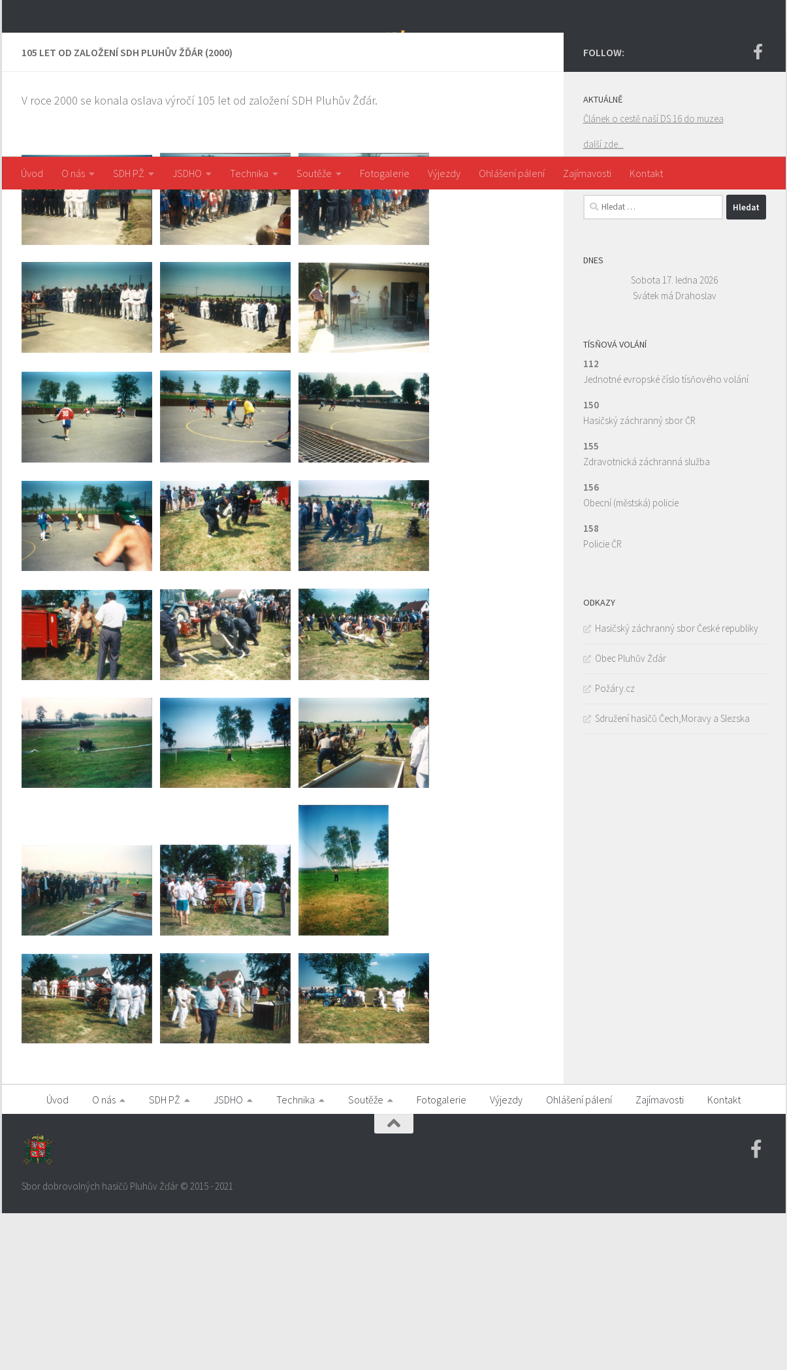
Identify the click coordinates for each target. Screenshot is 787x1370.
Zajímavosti (587, 173)
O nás (73, 173)
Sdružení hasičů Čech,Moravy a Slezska (672, 875)
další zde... (603, 301)
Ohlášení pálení (512, 173)
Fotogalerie (385, 173)
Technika (249, 173)
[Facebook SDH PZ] (758, 208)
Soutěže (314, 173)
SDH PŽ (128, 173)
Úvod (32, 173)
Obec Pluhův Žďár (630, 815)
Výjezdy (444, 173)
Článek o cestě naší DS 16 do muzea (653, 275)
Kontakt (646, 173)
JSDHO (187, 173)
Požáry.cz (615, 845)
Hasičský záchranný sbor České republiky (676, 785)
